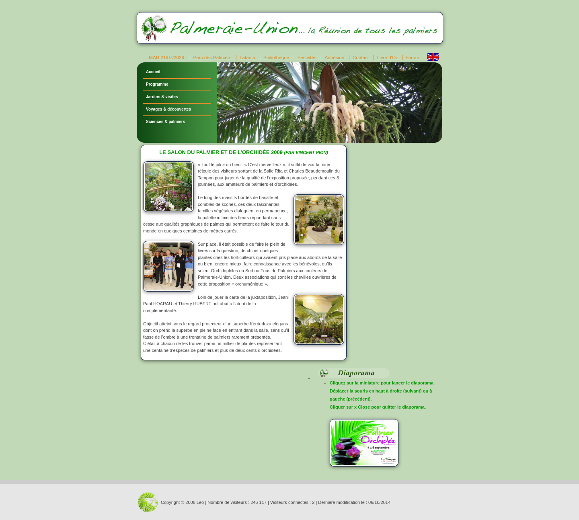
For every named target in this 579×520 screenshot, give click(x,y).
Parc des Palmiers (212, 57)
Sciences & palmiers (165, 121)
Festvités (307, 57)
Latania (247, 57)
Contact (361, 57)
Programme (157, 84)
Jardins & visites (162, 97)
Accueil (153, 72)
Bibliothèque (276, 57)
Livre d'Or (387, 57)
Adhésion (334, 57)
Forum (412, 57)
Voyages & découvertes (168, 109)
